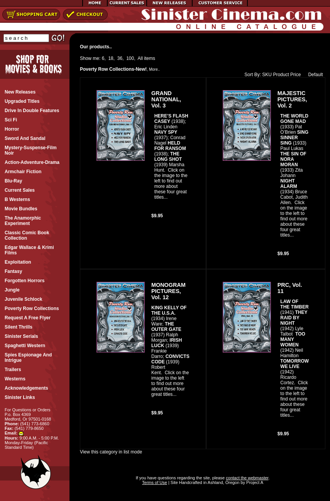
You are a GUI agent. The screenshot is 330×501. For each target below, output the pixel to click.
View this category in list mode (111, 452)
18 (110, 58)
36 (119, 58)
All (140, 58)
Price (295, 74)
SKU (267, 74)
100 (130, 58)
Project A (254, 482)
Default (314, 74)
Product (281, 74)
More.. (154, 69)
